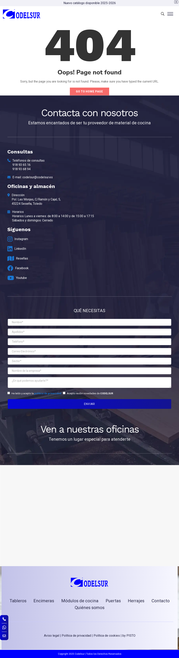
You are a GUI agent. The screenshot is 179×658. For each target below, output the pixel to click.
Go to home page (89, 91)
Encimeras (43, 600)
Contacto (161, 600)
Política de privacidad (76, 635)
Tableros (18, 600)
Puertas (113, 600)
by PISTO (128, 635)
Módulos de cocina (79, 600)
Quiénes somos (89, 607)
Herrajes (136, 600)
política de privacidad (47, 393)
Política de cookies (107, 635)
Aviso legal (51, 635)
